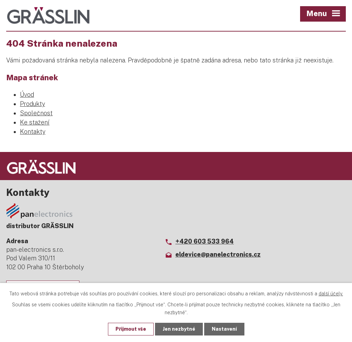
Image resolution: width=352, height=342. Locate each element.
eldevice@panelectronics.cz (218, 254)
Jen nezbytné (179, 329)
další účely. (331, 293)
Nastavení (224, 329)
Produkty (32, 103)
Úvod (27, 94)
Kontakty (32, 131)
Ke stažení (35, 122)
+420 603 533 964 (204, 241)
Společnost (36, 113)
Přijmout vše (131, 329)
